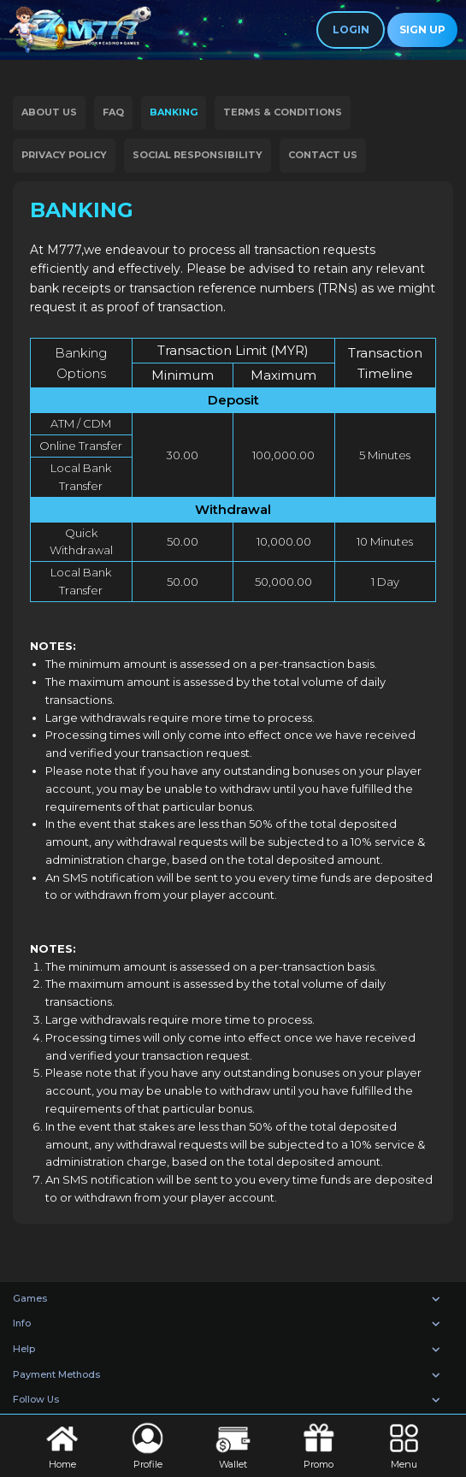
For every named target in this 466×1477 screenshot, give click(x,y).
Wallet (233, 1444)
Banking (174, 112)
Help (24, 1349)
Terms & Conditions (282, 112)
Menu (404, 1444)
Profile (147, 1444)
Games (30, 1298)
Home (62, 1444)
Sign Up (422, 29)
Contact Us (322, 155)
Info (22, 1323)
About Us (49, 112)
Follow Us (36, 1399)
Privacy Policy (64, 155)
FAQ (113, 112)
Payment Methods (56, 1374)
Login (351, 29)
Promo (318, 1444)
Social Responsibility (197, 155)
